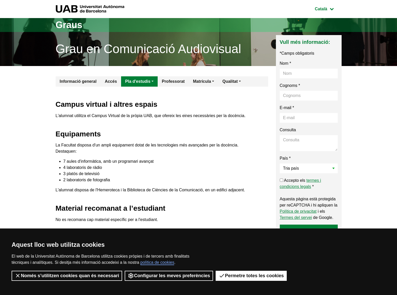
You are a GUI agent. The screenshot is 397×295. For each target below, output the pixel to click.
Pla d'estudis (137, 81)
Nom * (285, 63)
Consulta (288, 130)
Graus (69, 25)
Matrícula (202, 81)
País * (285, 158)
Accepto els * (300, 183)
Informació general (78, 81)
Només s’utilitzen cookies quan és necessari (67, 276)
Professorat (173, 81)
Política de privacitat (298, 211)
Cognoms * (290, 85)
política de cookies (157, 262)
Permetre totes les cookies (251, 276)
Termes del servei (296, 217)
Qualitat (230, 81)
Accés (111, 81)
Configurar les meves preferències (169, 276)
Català (328, 8)
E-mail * (287, 107)
